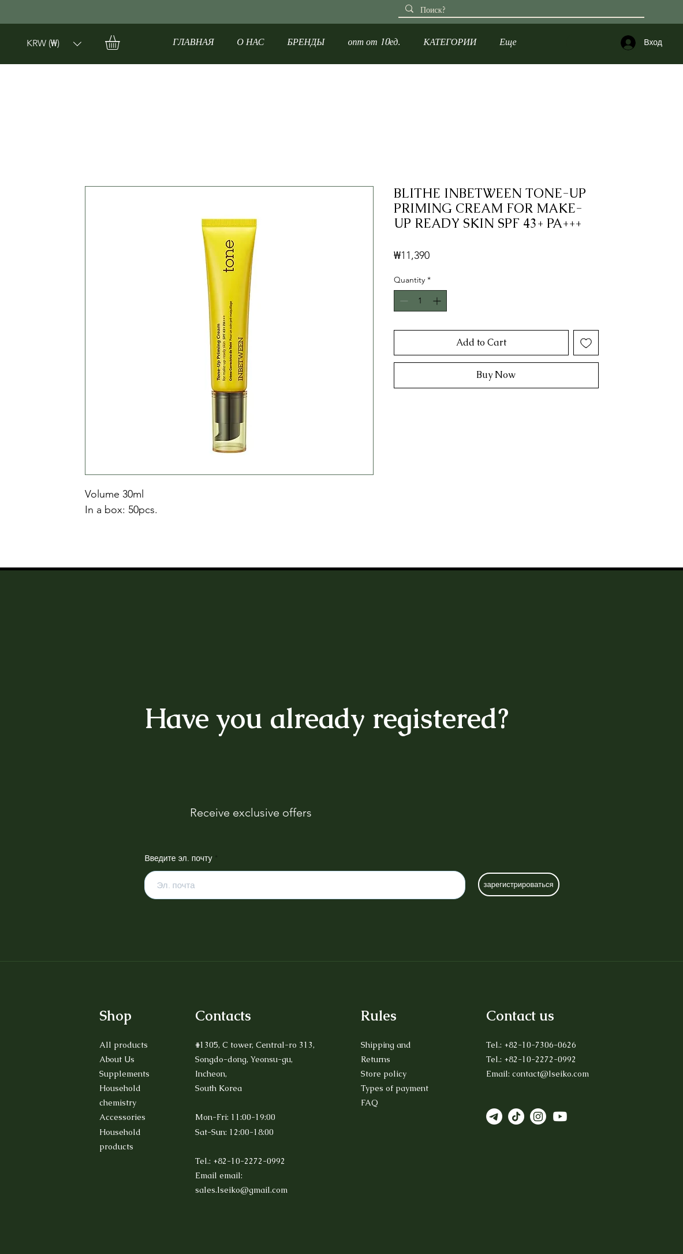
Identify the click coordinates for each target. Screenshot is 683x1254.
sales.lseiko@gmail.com (241, 1190)
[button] (54, 44)
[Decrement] (402, 301)
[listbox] (54, 44)
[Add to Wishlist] (586, 342)
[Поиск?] (520, 10)
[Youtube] (560, 1116)
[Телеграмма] (494, 1116)
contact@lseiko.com (550, 1074)
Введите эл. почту (178, 858)
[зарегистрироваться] (518, 884)
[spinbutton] (420, 301)
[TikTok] (516, 1116)
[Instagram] (538, 1116)
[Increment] (438, 301)
